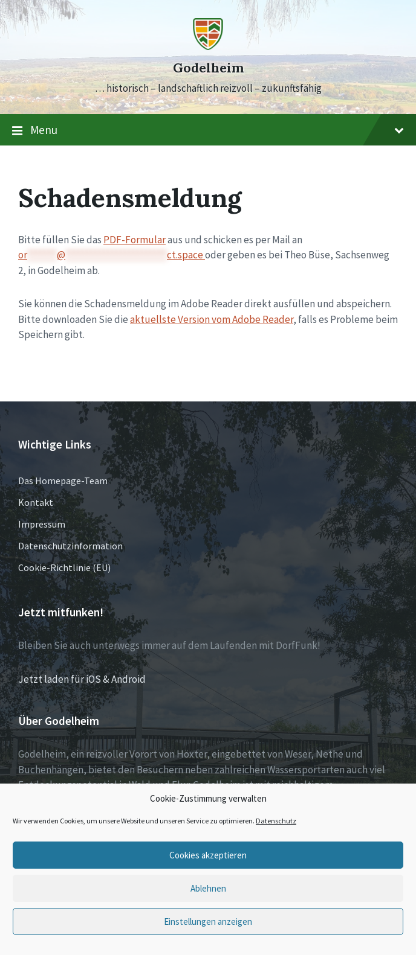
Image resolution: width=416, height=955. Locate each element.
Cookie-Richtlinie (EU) (64, 567)
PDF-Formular (134, 239)
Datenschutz (276, 820)
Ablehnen (208, 888)
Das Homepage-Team (63, 480)
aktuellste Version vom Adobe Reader (211, 319)
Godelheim (208, 68)
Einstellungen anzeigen (208, 921)
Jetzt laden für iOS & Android (82, 679)
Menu (208, 130)
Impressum (41, 524)
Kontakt (35, 502)
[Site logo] (208, 46)
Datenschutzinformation (70, 546)
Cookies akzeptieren (208, 855)
